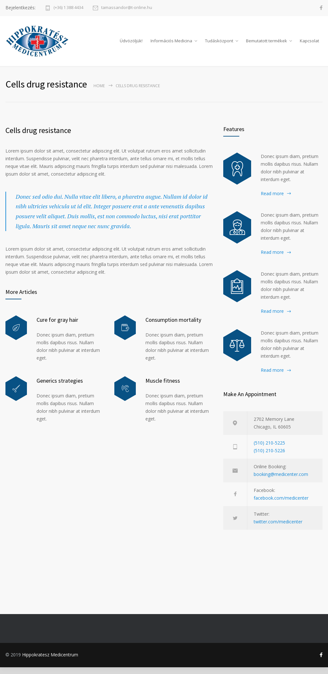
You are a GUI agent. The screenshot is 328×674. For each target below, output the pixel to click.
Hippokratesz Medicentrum (50, 661)
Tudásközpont (219, 44)
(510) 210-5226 (269, 457)
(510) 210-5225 (269, 449)
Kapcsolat (309, 44)
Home (99, 92)
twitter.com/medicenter (278, 528)
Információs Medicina (171, 44)
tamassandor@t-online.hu (126, 7)
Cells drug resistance (38, 137)
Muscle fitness (162, 387)
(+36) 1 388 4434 (68, 7)
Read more (272, 200)
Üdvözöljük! (131, 44)
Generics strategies (60, 387)
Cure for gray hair (57, 326)
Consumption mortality (173, 326)
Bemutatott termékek (266, 44)
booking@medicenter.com (281, 481)
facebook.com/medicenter (281, 504)
